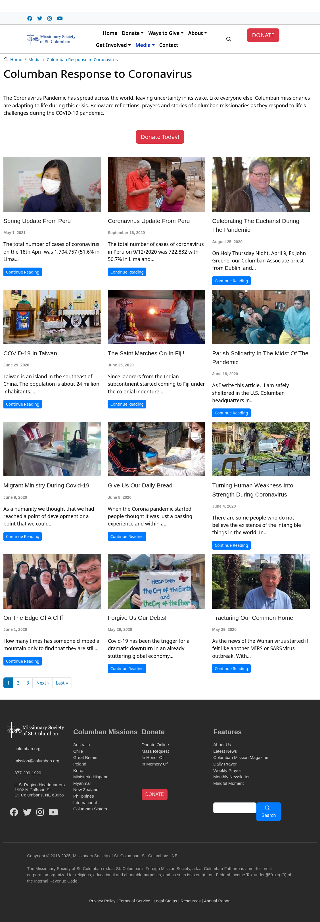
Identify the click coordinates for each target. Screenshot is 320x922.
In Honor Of (153, 757)
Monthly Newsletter (231, 776)
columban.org (27, 748)
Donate (131, 33)
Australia (81, 744)
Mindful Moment (228, 783)
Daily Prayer (225, 764)
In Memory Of (155, 764)
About (195, 33)
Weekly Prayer (227, 770)
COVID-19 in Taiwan (30, 353)
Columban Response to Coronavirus (82, 59)
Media (142, 44)
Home (110, 33)
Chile (78, 751)
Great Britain (85, 757)
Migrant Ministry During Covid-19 (46, 485)
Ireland (79, 764)
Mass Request (155, 751)
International (85, 802)
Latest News (225, 751)
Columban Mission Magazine (240, 757)
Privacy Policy (102, 901)
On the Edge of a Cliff (33, 617)
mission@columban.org (36, 760)
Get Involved (111, 44)
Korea (79, 770)
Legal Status (165, 901)
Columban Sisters (90, 808)
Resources (191, 901)
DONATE (263, 35)
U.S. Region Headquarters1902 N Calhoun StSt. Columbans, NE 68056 (39, 789)
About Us (222, 744)
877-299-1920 (27, 772)
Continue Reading (22, 272)
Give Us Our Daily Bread (140, 485)
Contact (168, 44)
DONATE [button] (154, 794)
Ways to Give (163, 33)
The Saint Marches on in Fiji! (146, 353)
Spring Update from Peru (37, 221)
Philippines (83, 796)
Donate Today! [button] (160, 137)
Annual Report (217, 901)
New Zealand (86, 789)
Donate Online (155, 744)
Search (269, 815)
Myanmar (82, 783)
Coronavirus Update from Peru (149, 221)
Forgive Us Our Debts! (137, 617)
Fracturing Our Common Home (252, 617)
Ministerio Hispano (90, 776)
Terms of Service (134, 901)
